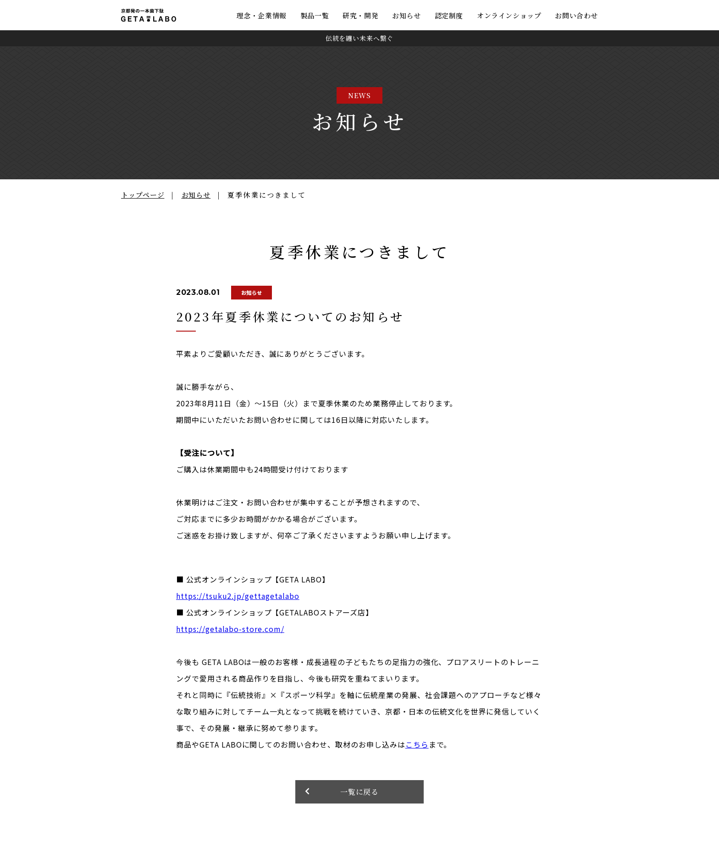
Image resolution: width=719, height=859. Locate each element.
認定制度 (449, 15)
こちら (417, 744)
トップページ (142, 195)
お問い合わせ (576, 15)
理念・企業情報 (262, 15)
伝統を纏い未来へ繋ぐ (359, 38)
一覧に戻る (359, 792)
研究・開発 (360, 15)
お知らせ (406, 15)
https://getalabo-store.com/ (230, 628)
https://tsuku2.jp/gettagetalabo (237, 595)
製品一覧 (314, 15)
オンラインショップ (509, 15)
